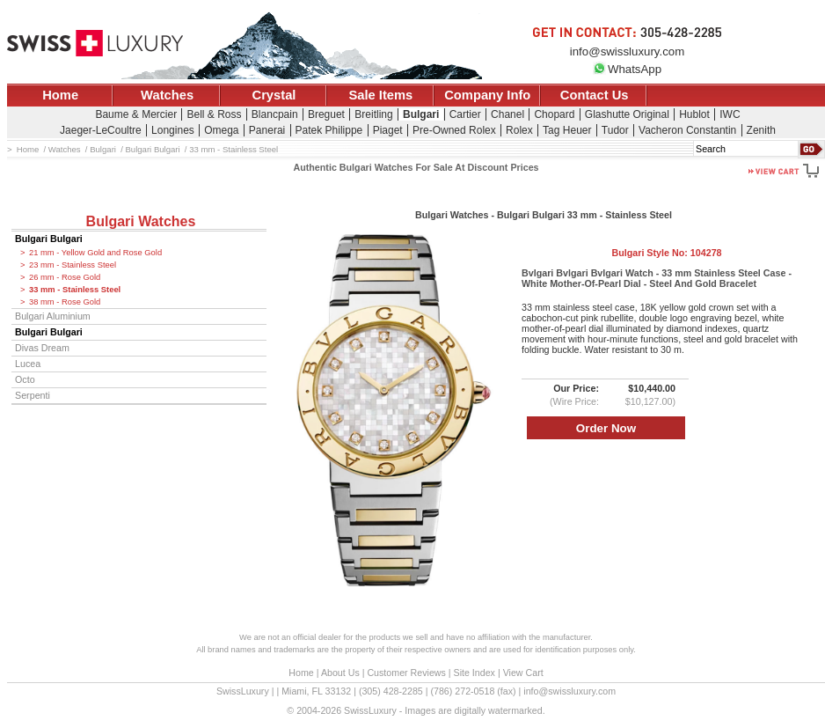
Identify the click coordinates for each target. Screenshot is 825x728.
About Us (340, 672)
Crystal (274, 95)
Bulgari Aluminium (53, 316)
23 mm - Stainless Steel (72, 265)
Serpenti (32, 395)
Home (60, 95)
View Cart (523, 672)
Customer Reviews (406, 672)
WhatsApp (627, 69)
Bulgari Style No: (666, 252)
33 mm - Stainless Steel (74, 289)
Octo (25, 379)
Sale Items (380, 95)
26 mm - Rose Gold (64, 277)
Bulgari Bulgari (49, 238)
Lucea (27, 363)
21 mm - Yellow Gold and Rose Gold (95, 252)
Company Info (487, 95)
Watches (167, 95)
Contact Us (594, 95)
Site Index (474, 672)
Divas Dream (42, 347)
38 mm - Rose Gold (64, 302)
